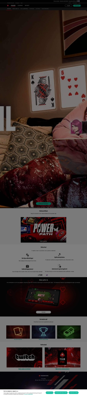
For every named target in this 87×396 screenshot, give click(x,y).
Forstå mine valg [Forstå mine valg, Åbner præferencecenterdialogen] (49, 392)
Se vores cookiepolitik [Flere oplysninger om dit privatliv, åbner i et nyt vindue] (28, 394)
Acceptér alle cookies (73, 392)
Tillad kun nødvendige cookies (61, 392)
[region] (43, 392)
